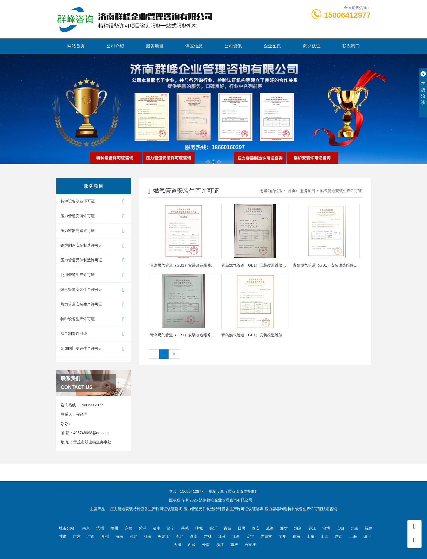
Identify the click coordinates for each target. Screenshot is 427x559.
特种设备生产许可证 (93, 319)
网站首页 (76, 46)
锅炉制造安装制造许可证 (93, 246)
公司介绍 (115, 46)
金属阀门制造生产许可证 (93, 349)
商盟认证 (312, 46)
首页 (291, 191)
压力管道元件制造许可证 (93, 260)
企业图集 (272, 46)
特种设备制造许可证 (93, 201)
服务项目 (154, 46)
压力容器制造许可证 (93, 231)
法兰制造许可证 (93, 334)
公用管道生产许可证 (93, 275)
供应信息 (194, 46)
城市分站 (66, 528)
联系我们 (351, 46)
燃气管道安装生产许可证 (93, 290)
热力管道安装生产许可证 (93, 304)
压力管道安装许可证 (93, 216)
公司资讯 (233, 46)
